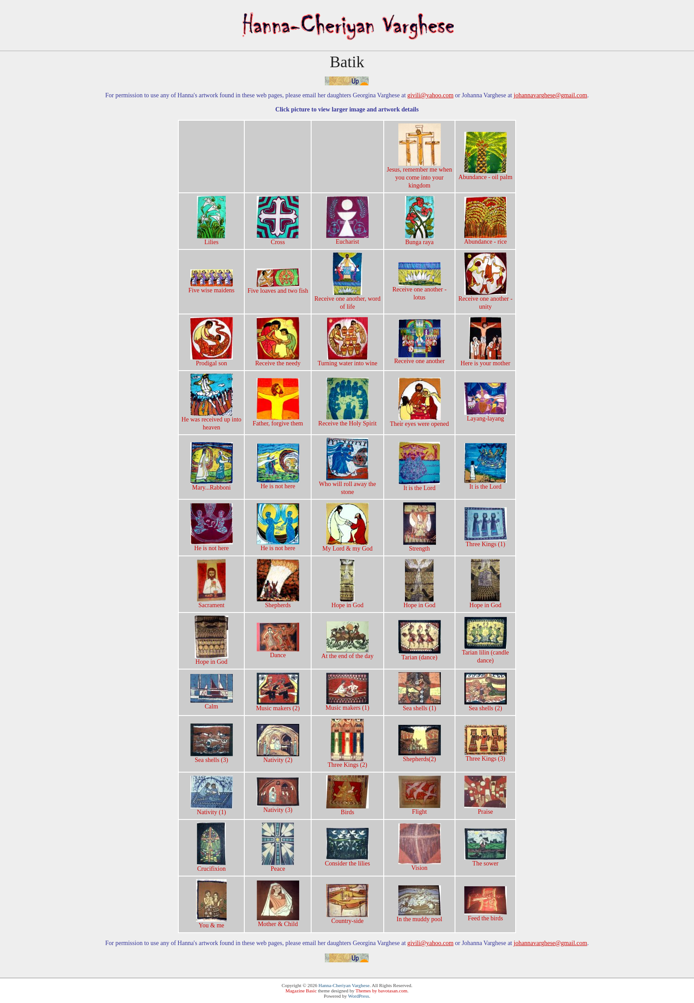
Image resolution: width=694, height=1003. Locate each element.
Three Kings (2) (347, 762)
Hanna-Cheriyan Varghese (344, 985)
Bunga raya (419, 239)
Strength (419, 546)
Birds (347, 809)
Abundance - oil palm (486, 174)
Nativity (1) (211, 809)
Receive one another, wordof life (347, 300)
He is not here (278, 483)
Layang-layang (485, 416)
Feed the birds (485, 915)
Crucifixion (211, 866)
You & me (211, 922)
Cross (278, 239)
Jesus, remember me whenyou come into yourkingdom (419, 175)
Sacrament (211, 602)
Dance (278, 652)
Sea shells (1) (419, 705)
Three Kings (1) (485, 541)
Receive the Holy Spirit (347, 420)
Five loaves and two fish (277, 288)
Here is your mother (485, 360)
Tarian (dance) (419, 654)
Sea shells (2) (485, 705)
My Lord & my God (347, 546)
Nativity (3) (278, 807)
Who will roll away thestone (347, 485)
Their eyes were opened (419, 421)
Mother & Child (278, 921)
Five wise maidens (212, 287)
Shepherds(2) (419, 756)
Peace (278, 866)
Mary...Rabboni (211, 485)
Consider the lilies (347, 860)
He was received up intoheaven (211, 420)
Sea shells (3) (211, 757)
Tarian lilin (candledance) (485, 653)
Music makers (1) (348, 705)
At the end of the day (347, 653)
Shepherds (278, 602)
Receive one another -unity (485, 300)
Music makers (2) (278, 705)
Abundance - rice (485, 239)
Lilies (211, 239)
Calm (211, 703)
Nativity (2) (278, 757)
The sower (485, 860)
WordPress (358, 996)
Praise (485, 809)
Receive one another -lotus (419, 290)
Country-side (347, 918)
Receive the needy (278, 360)
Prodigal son (211, 360)
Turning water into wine (347, 360)
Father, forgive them (278, 420)
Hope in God (347, 602)
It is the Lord (419, 485)
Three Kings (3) (485, 756)
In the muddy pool (419, 916)
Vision (419, 865)
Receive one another (419, 358)
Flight (419, 809)
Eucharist (347, 239)
